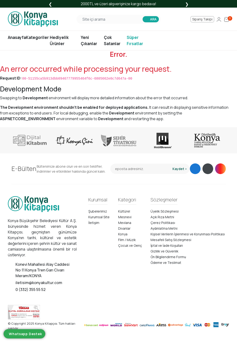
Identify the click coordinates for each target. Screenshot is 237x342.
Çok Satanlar (112, 40)
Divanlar (124, 228)
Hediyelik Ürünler (59, 40)
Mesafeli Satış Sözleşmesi (171, 240)
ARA (153, 19)
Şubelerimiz (97, 211)
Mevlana (124, 222)
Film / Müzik (127, 240)
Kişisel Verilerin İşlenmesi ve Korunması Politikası (188, 234)
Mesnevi (124, 217)
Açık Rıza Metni (162, 217)
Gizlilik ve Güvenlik (164, 251)
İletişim (93, 222)
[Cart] (226, 19)
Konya (122, 234)
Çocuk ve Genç (130, 245)
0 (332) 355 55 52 (30, 289)
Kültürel (124, 211)
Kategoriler (37, 37)
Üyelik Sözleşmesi (165, 211)
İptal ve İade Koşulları (167, 245)
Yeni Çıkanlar (89, 40)
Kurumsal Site (99, 217)
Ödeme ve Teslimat (166, 262)
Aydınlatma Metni (164, 228)
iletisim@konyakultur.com (38, 282)
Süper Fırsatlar (135, 40)
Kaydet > (179, 168)
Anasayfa (17, 37)
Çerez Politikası (163, 222)
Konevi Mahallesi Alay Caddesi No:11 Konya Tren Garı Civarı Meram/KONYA (42, 270)
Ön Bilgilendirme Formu (168, 257)
